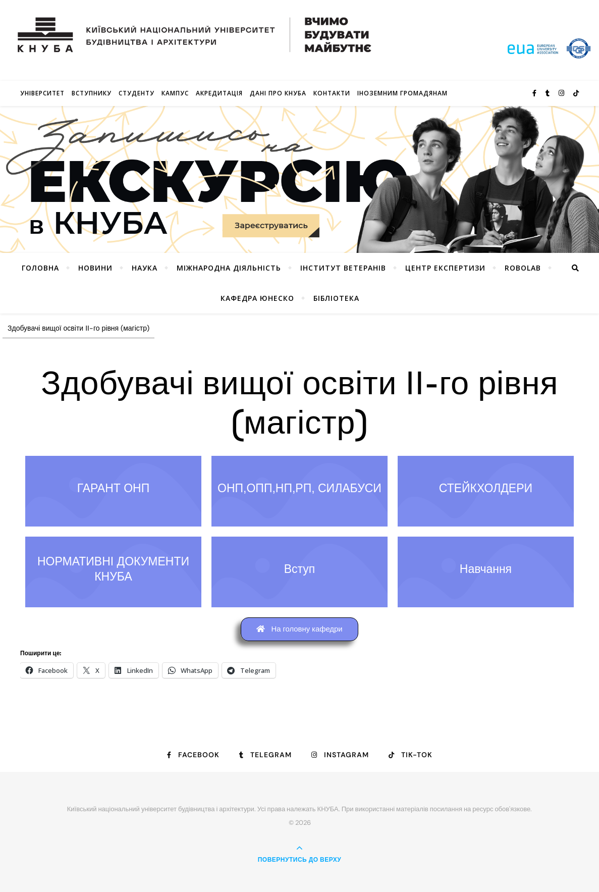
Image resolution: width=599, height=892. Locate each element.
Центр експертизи (445, 268)
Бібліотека (336, 298)
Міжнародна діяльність (229, 268)
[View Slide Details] (299, 179)
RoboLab (523, 268)
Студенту (136, 93)
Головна (40, 268)
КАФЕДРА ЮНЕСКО (257, 298)
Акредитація (219, 93)
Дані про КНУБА (278, 93)
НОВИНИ (95, 268)
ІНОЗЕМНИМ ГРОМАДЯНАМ (402, 93)
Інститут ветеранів (343, 268)
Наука (144, 268)
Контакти (331, 93)
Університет (42, 93)
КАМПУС (175, 93)
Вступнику (92, 93)
